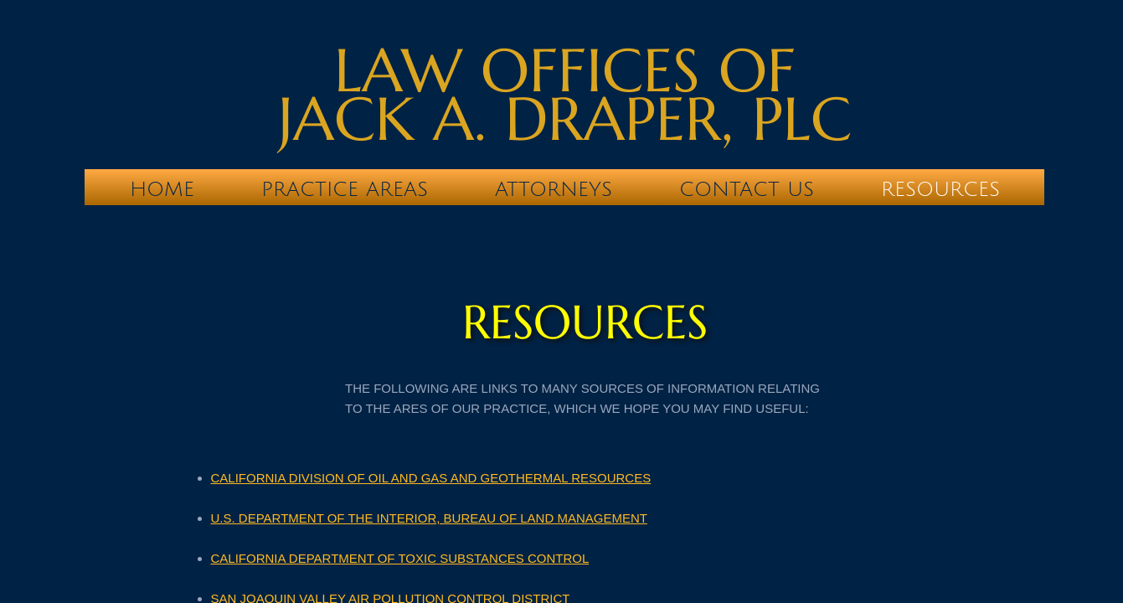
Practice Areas (344, 189)
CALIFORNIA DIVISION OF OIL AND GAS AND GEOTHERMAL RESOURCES (431, 478)
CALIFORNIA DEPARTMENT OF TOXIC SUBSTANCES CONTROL (400, 558)
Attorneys (553, 189)
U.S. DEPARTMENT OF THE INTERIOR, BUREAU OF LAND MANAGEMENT (429, 518)
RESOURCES (940, 189)
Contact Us (746, 189)
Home (162, 189)
